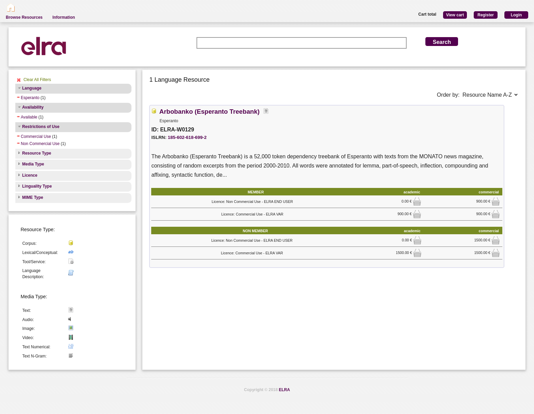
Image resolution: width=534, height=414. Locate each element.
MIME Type (32, 197)
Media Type (33, 164)
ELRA (284, 389)
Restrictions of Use (40, 126)
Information (63, 17)
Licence (29, 175)
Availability (33, 107)
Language (32, 88)
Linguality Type (37, 186)
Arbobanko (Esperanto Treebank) (209, 111)
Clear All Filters (37, 79)
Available (29, 117)
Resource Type (36, 153)
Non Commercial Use (40, 143)
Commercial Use (36, 136)
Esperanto (30, 97)
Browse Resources (24, 17)
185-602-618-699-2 (187, 137)
